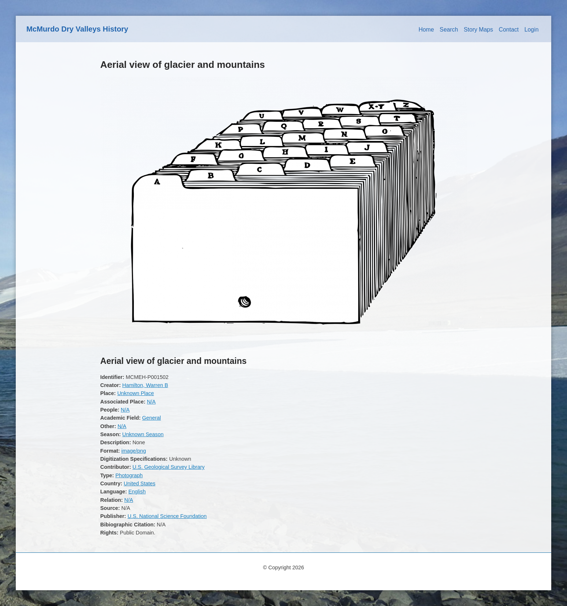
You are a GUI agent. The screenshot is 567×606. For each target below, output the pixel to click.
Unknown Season (142, 434)
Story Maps (478, 29)
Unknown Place (135, 393)
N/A (151, 402)
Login (531, 29)
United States (139, 483)
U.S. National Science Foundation (167, 516)
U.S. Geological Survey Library (168, 467)
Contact (509, 29)
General (151, 418)
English (137, 491)
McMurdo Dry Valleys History (77, 29)
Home (426, 29)
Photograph (129, 475)
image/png (133, 451)
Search (449, 29)
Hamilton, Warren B (145, 385)
